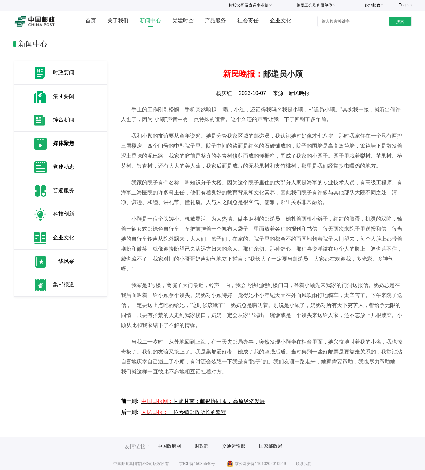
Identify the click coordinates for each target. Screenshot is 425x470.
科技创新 (63, 214)
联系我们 (304, 463)
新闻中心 (150, 20)
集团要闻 (63, 96)
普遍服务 (63, 190)
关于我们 (117, 20)
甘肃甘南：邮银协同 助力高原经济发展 (203, 401)
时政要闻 (63, 72)
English (405, 5)
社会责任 (248, 20)
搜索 (400, 21)
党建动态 (63, 167)
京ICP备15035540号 (197, 463)
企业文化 (280, 20)
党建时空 (183, 20)
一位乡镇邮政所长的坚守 (183, 412)
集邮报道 (63, 284)
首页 (90, 20)
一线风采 (63, 261)
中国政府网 (169, 446)
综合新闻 (63, 119)
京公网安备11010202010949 (256, 463)
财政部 (202, 446)
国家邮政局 (270, 446)
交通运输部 (233, 446)
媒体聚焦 (63, 143)
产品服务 (215, 20)
